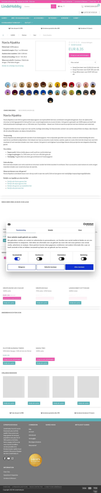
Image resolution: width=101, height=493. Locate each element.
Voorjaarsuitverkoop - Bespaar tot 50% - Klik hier (18, 1)
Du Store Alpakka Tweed (13, 348)
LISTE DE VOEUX (89, 12)
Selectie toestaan (50, 267)
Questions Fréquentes (11, 475)
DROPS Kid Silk (42, 288)
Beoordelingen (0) (26, 110)
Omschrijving (9, 110)
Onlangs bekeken (9, 373)
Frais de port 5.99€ (16, 28)
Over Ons (93, 1)
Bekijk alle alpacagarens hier (17, 183)
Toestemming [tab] (21, 230)
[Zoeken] (53, 6)
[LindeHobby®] (11, 6)
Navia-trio (40, 348)
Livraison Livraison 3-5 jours (85, 413)
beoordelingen (86, 42)
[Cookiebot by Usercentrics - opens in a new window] (84, 224)
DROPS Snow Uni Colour (13, 288)
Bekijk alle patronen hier (15, 188)
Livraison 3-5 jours (86, 28)
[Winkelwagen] (90, 6)
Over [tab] (80, 230)
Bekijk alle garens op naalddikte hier (19, 186)
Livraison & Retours (81, 1)
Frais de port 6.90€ (17, 413)
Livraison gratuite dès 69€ (51, 28)
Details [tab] (50, 230)
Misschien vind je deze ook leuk (15, 202)
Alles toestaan (79, 267)
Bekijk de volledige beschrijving (12, 66)
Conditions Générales (53, 487)
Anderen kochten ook (11, 312)
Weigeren (21, 267)
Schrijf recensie (76, 45)
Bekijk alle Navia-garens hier (17, 181)
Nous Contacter (67, 1)
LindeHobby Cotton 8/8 (79, 288)
